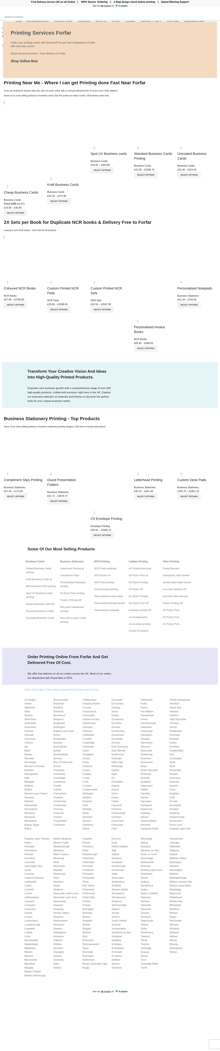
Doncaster (117, 699)
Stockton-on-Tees (150, 850)
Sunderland (147, 885)
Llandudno (30, 909)
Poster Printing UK (173, 603)
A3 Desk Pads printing (72, 593)
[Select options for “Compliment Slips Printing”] (15, 496)
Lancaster (29, 862)
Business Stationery (188, 296)
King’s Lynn (176, 825)
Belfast (28, 789)
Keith (172, 797)
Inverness (175, 778)
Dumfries (116, 723)
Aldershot (29, 707)
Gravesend (146, 762)
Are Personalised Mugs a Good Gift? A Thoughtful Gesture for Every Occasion (78, 1030)
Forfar (144, 703)
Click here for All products (44, 230)
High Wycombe (178, 719)
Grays (144, 766)
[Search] (110, 17)
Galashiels (146, 727)
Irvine (173, 789)
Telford (144, 924)
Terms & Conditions (196, 1018)
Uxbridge (174, 842)
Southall (116, 924)
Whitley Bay (176, 901)
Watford (174, 874)
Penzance (87, 846)
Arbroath (29, 735)
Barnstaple (30, 762)
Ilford (172, 766)
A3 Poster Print (171, 610)
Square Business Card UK (40, 604)
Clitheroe (87, 731)
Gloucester (146, 750)
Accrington (30, 699)
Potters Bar (88, 897)
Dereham (87, 817)
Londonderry (31, 920)
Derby (85, 813)
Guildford (145, 781)
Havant (144, 817)
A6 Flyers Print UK (139, 603)
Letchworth (30, 881)
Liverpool (29, 901)
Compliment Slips (69, 575)
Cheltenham (60, 805)
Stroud (144, 877)
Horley (173, 742)
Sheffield (116, 885)
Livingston (29, 905)
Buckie (57, 750)
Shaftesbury (118, 881)
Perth (85, 850)
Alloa (27, 711)
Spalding (116, 940)
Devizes (86, 821)
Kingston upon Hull (180, 828)
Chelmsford (59, 801)
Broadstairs (59, 739)
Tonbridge (146, 948)
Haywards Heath (150, 828)
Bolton (27, 828)
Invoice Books (120, 1007)
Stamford (116, 967)
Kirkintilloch (30, 850)
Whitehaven (176, 897)
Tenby (144, 928)
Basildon (29, 770)
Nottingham (59, 932)
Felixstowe (117, 825)
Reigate (86, 928)
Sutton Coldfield (149, 893)
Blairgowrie (30, 821)
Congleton (88, 754)
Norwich (57, 928)
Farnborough (119, 813)
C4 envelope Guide (159, 1014)
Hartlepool (146, 805)
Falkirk (115, 801)
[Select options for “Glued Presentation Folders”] (59, 501)
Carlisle (57, 789)
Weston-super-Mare (180, 885)
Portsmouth (88, 893)
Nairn (56, 877)
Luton (27, 936)
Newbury (58, 889)
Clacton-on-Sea (90, 719)
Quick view (7, 186)
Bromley (57, 742)
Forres (144, 707)
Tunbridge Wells (149, 963)
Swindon (145, 901)
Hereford (174, 703)
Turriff (144, 967)
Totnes (144, 956)
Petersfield (88, 862)
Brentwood (59, 715)
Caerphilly (58, 770)
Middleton (58, 850)
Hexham (174, 715)
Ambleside (30, 723)
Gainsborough (148, 723)
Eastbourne (118, 754)
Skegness (117, 901)
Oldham (57, 944)
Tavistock (146, 917)
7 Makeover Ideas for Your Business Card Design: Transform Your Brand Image (79, 1021)
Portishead (88, 889)
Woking (174, 944)
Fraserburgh (147, 715)
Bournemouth (60, 699)
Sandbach (117, 862)
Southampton (119, 928)
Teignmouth (147, 920)
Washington (176, 870)
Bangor (28, 754)
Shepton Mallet (120, 889)
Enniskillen (117, 781)
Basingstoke (31, 774)
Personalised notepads (106, 610)
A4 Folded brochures (140, 568)
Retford (86, 932)
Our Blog (190, 1013)
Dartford (86, 797)
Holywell (174, 739)
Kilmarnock (176, 821)
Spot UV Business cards (109, 154)
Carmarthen (59, 793)
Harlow (144, 797)
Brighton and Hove (63, 731)
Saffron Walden (120, 846)
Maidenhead (31, 944)
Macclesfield (31, 940)
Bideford (29, 801)
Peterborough (89, 854)
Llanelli (28, 913)
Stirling (144, 842)
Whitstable (175, 905)
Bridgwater (59, 723)
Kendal (173, 801)
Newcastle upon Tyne (65, 897)
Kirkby (27, 842)
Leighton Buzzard (34, 877)
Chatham (58, 797)
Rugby (86, 967)
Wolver (173, 952)
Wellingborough (178, 877)
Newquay (58, 909)
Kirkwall (28, 854)
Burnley (57, 758)
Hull (172, 754)
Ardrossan (30, 739)
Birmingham (30, 809)
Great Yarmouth (149, 770)
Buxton (57, 766)
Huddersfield (176, 750)
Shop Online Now (24, 61)
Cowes (86, 770)
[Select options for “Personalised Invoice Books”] (145, 348)
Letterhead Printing (148, 480)
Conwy (86, 758)
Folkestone (146, 699)
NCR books (24, 230)
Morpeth (57, 870)
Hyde (172, 762)
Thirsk (144, 940)
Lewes (27, 885)
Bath (26, 778)
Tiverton (145, 944)
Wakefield (175, 846)
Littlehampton (31, 897)
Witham (174, 936)
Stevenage (146, 838)
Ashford (28, 742)
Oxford (57, 967)
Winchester (176, 920)
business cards (46, 95)
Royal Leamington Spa (94, 963)
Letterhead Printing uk (72, 568)
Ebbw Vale (117, 762)
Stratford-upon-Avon (152, 870)
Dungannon (118, 735)
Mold (56, 862)
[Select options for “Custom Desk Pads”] (189, 496)
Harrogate (146, 801)
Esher (115, 793)
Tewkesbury (147, 932)
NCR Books (10, 296)
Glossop (145, 746)
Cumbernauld (89, 789)
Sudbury (145, 881)
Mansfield (29, 963)
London (28, 917)
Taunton (145, 913)
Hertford (174, 711)
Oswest (57, 956)
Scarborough (119, 866)
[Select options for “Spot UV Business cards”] (102, 170)
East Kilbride (118, 750)
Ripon (85, 948)
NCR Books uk (102, 575)
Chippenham (89, 699)
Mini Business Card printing (41, 586)
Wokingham (176, 948)
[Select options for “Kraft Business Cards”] (59, 201)
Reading (87, 913)
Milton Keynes (61, 854)
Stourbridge (147, 858)
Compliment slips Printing (126, 1018)
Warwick (174, 866)
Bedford (28, 785)
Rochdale (87, 952)
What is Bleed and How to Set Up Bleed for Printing (80, 1003)
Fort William (147, 711)
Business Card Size (159, 1001)
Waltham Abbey (178, 858)
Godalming (146, 754)
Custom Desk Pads (191, 480)
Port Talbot (88, 885)
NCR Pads (53, 300)
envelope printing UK (140, 610)
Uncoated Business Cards (40, 618)
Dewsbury (87, 825)
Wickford (174, 909)
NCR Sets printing (104, 582)
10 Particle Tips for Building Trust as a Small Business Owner (81, 1012)
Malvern (28, 956)
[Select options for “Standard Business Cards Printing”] (145, 175)
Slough (115, 913)
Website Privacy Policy (198, 1001)
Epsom (115, 789)
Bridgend (58, 719)
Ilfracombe (175, 770)
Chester (57, 817)
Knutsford (29, 858)
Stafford (116, 959)
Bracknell (58, 703)
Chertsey (58, 809)
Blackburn (29, 813)
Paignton (87, 838)
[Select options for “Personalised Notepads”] (189, 305)
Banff (27, 750)
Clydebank (88, 735)
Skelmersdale (119, 905)
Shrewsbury (118, 893)
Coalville (87, 739)
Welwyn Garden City (181, 881)
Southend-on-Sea (121, 932)
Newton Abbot (61, 913)
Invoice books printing (106, 589)
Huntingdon (176, 758)
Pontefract (88, 870)
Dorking (116, 707)
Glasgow (145, 739)
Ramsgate (88, 909)
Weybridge (175, 889)
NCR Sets (96, 300)
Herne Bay (175, 707)
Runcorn (116, 838)
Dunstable (117, 739)
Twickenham (176, 838)
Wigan (173, 917)
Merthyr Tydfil (60, 842)
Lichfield (28, 889)
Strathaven (146, 874)
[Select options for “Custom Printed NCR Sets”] (102, 309)
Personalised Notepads (194, 288)
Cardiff (57, 785)
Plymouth (87, 866)
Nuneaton (58, 936)
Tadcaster (146, 905)
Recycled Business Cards (40, 611)
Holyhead (175, 735)
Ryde (114, 842)
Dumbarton (118, 719)
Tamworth (146, 909)
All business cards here (98, 95)
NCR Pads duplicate (105, 568)
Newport (58, 905)
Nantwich (58, 881)
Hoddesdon (176, 731)
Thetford (145, 936)
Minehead (58, 858)
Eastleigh (117, 758)
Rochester (88, 956)
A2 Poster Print (171, 617)
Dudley (115, 715)
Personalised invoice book (108, 596)
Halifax (144, 789)
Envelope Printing (100, 526)
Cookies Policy (194, 1007)
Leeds (27, 870)
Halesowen (147, 785)
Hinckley (174, 723)
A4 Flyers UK (136, 589)
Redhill (86, 924)
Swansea (146, 897)
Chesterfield (59, 821)
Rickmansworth (90, 944)
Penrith (86, 842)
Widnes (174, 913)
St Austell (117, 952)
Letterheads (118, 1013)
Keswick (174, 809)
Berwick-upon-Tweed (35, 793)
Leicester (29, 874)
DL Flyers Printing (138, 596)
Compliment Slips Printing (23, 480)
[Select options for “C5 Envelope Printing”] (102, 535)
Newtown (58, 917)
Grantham (146, 758)
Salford (115, 854)
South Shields (119, 920)
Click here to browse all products (90, 426)
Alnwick (28, 715)
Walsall (173, 854)
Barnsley (29, 758)
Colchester (88, 746)
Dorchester (117, 703)
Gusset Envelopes (138, 630)
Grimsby (145, 778)
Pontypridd (88, 877)
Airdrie (27, 703)
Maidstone (30, 948)
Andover (29, 731)
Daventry (87, 801)
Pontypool (87, 874)
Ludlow (28, 932)
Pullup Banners (171, 568)
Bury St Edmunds (63, 762)
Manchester (30, 959)
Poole (85, 881)
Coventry (87, 766)
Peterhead (88, 858)
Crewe (86, 778)
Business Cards (12, 200)
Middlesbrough (61, 846)
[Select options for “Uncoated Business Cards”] (189, 175)
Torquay (145, 952)
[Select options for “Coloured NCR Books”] (15, 305)
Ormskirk (58, 948)
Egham (115, 770)
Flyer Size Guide (158, 1008)
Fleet (114, 828)
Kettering (174, 813)
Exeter (115, 797)
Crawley (86, 774)
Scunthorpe (118, 870)
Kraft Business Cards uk (39, 579)
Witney (173, 940)
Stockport (146, 846)
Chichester (59, 825)
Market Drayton (32, 971)
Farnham (116, 817)
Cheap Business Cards (21, 192)
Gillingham (146, 735)
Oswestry (58, 959)
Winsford (174, 928)
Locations (117, 1035)
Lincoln (28, 893)
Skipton (116, 909)
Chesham (58, 813)
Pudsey (86, 905)
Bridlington (59, 727)
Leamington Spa (33, 866)
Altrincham (30, 719)
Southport (117, 936)
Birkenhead (30, 805)
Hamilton (145, 793)
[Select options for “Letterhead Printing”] (145, 496)
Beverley (29, 797)
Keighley (174, 793)
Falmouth (117, 805)
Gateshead (146, 731)
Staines (116, 963)
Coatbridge (88, 742)
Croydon (87, 785)
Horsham (175, 746)
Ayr (26, 746)
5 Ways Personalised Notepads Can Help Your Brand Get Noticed (79, 1040)
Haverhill (145, 825)
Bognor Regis (31, 825)
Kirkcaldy (29, 846)
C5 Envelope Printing (106, 519)
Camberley (59, 774)
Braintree (58, 711)
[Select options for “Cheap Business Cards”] (15, 213)
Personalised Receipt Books (109, 603)
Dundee (116, 727)
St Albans (117, 944)
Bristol (56, 735)
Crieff (85, 781)
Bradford (58, 707)
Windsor (174, 924)
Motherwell (59, 874)
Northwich (58, 924)
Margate (28, 967)
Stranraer (146, 866)
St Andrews (118, 948)
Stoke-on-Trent (149, 854)
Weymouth (175, 893)
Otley (56, 963)
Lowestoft (29, 928)
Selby (115, 874)
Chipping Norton (91, 703)
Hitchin (173, 727)
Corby (85, 762)
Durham (116, 742)
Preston (86, 901)
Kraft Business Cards (63, 185)
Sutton (144, 889)
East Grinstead (120, 746)
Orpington (58, 952)
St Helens (117, 956)
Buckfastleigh (60, 754)
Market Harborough (35, 975)
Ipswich (174, 785)
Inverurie (174, 781)
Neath (56, 885)
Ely (113, 778)
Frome (144, 719)
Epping (115, 785)
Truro (143, 959)
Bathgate (29, 781)
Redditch (87, 920)
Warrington (176, 862)
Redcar (86, 917)
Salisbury (117, 858)
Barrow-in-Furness (34, 766)
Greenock (146, 774)
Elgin (114, 774)
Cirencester (88, 715)
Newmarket (59, 901)
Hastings (145, 813)
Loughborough (32, 924)
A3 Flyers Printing (138, 582)
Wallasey (174, 850)
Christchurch (89, 711)
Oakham (58, 940)
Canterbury (59, 781)
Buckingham (60, 746)
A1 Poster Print (171, 624)
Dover (115, 711)
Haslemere (146, 809)
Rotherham (88, 959)
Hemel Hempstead (180, 699)
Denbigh (87, 809)
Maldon (28, 952)
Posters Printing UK (71, 600)
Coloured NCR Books (20, 288)
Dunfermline (118, 731)
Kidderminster (177, 817)
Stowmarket (147, 862)
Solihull (115, 917)
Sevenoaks (118, 877)
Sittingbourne (119, 897)
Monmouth (59, 866)
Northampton (60, 920)
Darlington (88, 793)
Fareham (116, 809)
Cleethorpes (89, 723)
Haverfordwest (148, 821)
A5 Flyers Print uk (138, 575)
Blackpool (29, 817)
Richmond (88, 940)
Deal (85, 805)
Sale (114, 850)
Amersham (30, 727)
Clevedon (87, 727)
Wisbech (174, 932)
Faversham (118, 821)
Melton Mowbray (62, 838)
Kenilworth (175, 805)
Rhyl (84, 936)
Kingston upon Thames (37, 838)
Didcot (85, 828)
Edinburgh (117, 766)
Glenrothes (146, 742)
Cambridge (59, 778)
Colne (85, 750)
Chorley (86, 707)
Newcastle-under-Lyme (66, 893)
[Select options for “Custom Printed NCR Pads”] (59, 309)
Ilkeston (174, 774)
